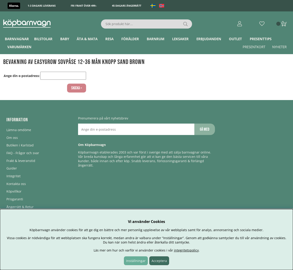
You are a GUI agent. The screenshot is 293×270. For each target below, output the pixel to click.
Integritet (13, 176)
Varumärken (19, 47)
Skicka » (76, 88)
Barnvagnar (17, 39)
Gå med (204, 129)
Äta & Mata (87, 39)
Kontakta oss (16, 184)
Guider (11, 168)
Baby (64, 39)
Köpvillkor (14, 191)
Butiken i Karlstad (20, 145)
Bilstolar (43, 39)
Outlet (235, 39)
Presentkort (254, 47)
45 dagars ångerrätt (126, 5)
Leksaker (180, 39)
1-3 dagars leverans (42, 5)
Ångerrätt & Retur (20, 207)
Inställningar (136, 261)
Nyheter (279, 47)
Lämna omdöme (18, 130)
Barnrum (155, 39)
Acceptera (159, 261)
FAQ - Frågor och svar (22, 153)
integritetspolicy (186, 250)
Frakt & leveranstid (20, 161)
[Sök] (146, 24)
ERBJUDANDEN (208, 39)
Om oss (12, 137)
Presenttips (260, 39)
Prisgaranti (14, 199)
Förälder (130, 39)
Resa (109, 39)
